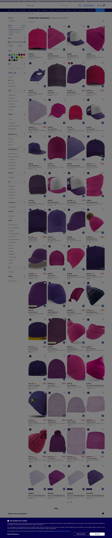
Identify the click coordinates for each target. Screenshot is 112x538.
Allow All (97, 534)
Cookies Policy (57, 531)
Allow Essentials (81, 534)
